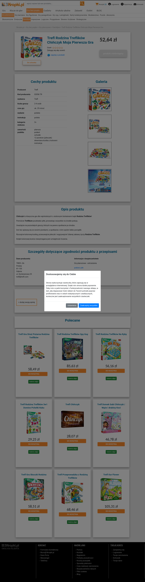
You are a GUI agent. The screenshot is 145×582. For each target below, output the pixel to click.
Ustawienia (71, 305)
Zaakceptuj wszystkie (88, 305)
